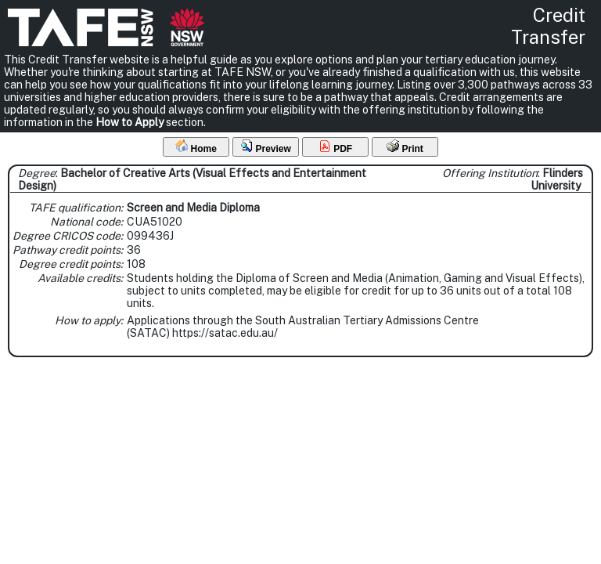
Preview (265, 146)
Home (196, 146)
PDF (335, 146)
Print (405, 146)
